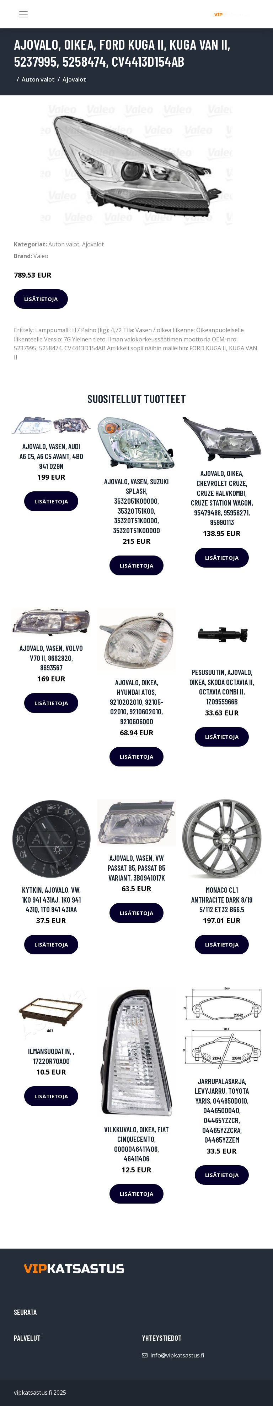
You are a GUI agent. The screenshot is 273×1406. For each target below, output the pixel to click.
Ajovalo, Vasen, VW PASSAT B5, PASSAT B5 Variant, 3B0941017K (136, 867)
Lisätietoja (41, 298)
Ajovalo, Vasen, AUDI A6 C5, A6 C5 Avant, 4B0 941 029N (51, 456)
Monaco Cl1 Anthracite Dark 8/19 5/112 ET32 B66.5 (221, 899)
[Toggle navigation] (23, 14)
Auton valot (38, 79)
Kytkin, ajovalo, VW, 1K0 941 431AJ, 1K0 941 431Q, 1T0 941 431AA (51, 899)
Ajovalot (74, 79)
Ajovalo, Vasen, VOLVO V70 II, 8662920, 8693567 (51, 657)
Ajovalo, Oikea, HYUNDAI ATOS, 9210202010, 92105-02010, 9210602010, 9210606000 (137, 702)
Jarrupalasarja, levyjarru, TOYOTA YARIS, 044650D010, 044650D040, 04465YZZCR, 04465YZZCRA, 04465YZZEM (222, 1110)
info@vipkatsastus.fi (177, 1355)
